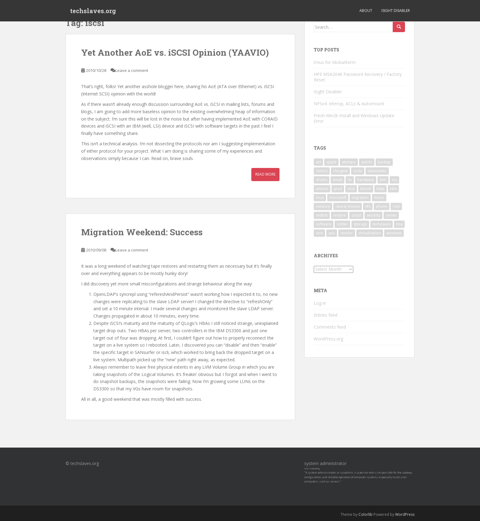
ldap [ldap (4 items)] (380, 188)
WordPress (404, 514)
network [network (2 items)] (323, 206)
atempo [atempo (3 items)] (349, 162)
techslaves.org (93, 11)
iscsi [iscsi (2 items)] (351, 188)
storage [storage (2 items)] (360, 224)
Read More (265, 174)
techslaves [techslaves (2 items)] (382, 224)
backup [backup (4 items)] (384, 162)
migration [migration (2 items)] (360, 197)
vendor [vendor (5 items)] (346, 233)
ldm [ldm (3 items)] (393, 188)
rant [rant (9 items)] (396, 206)
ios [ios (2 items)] (394, 179)
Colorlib (365, 514)
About (365, 10)
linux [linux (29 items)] (320, 197)
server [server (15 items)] (391, 215)
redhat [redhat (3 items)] (322, 215)
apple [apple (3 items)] (331, 162)
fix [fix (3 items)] (350, 179)
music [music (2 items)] (379, 197)
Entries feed (325, 315)
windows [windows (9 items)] (394, 233)
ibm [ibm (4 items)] (383, 179)
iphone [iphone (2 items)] (322, 188)
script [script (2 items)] (356, 215)
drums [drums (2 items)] (321, 179)
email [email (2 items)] (337, 179)
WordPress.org (328, 339)
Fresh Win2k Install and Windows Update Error (354, 118)
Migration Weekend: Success (142, 232)
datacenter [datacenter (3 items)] (377, 170)
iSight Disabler (395, 10)
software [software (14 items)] (323, 224)
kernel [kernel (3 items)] (365, 188)
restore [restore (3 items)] (339, 215)
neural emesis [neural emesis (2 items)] (348, 206)
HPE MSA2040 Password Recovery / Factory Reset (358, 77)
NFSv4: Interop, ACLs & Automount (349, 103)
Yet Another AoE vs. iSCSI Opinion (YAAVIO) (175, 52)
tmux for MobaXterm (335, 62)
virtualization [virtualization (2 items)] (369, 233)
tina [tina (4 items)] (399, 224)
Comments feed (330, 327)
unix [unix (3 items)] (319, 233)
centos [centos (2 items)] (322, 170)
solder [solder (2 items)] (342, 224)
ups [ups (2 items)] (331, 233)
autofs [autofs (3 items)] (366, 162)
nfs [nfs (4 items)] (367, 206)
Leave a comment (131, 70)
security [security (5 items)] (373, 215)
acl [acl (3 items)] (318, 162)
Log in (320, 303)
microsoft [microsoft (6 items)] (337, 197)
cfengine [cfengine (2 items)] (340, 170)
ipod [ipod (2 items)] (338, 188)
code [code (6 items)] (357, 170)
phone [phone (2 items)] (381, 206)
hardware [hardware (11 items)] (365, 179)
